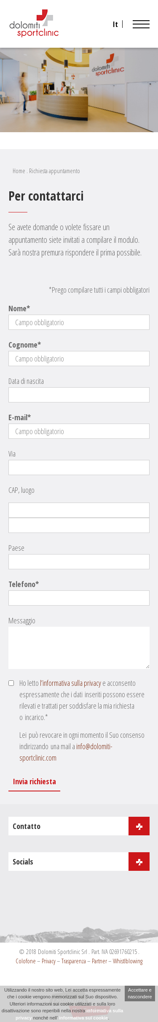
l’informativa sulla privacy (70, 683)
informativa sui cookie (83, 1017)
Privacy (49, 961)
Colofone (26, 961)
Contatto (81, 826)
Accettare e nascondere (140, 993)
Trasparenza (74, 961)
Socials (81, 861)
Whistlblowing (127, 961)
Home (19, 170)
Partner (99, 961)
